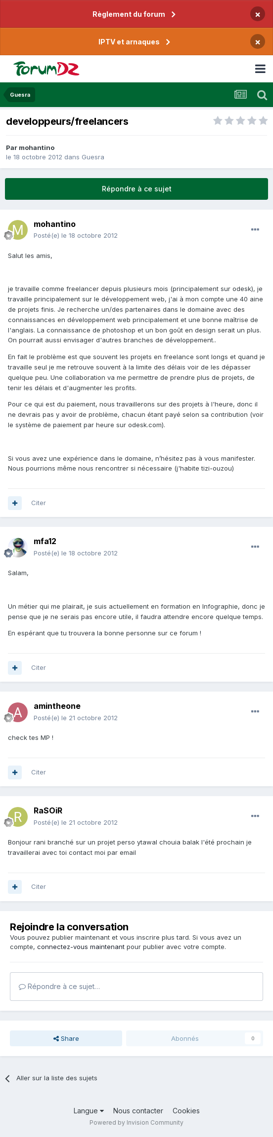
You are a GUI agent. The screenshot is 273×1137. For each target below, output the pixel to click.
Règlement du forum (128, 14)
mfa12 (45, 541)
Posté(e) (76, 235)
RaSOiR (48, 810)
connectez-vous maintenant (81, 947)
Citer (38, 503)
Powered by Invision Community (136, 1122)
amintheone (57, 706)
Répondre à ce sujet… (59, 986)
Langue (89, 1110)
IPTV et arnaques (129, 41)
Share (66, 1038)
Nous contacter (138, 1110)
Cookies (186, 1110)
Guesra (93, 157)
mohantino (36, 147)
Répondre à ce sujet (137, 188)
